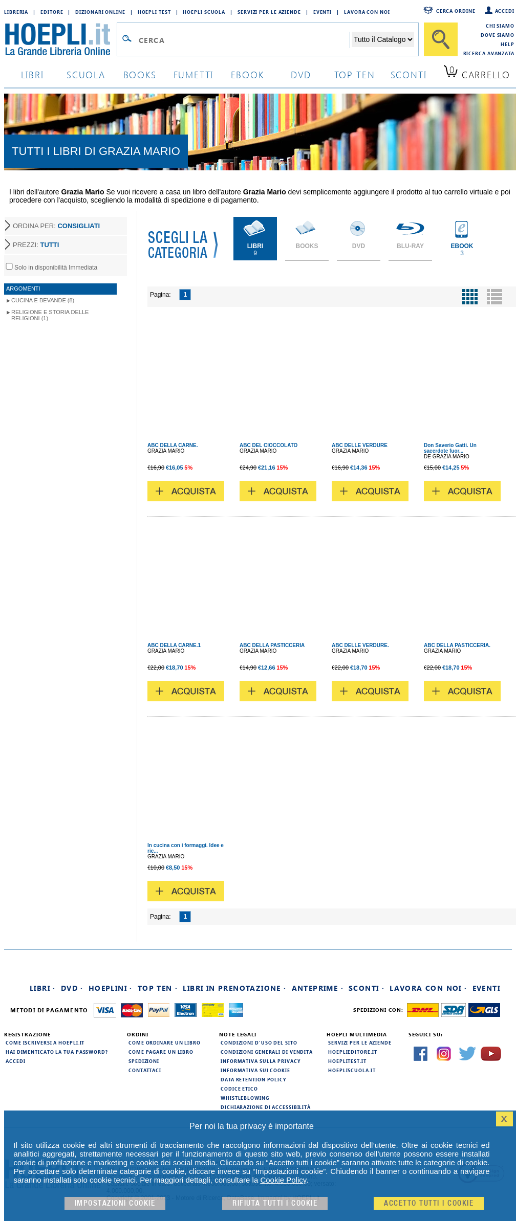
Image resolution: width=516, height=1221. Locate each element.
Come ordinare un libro (164, 1042)
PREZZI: (36, 245)
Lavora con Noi (367, 12)
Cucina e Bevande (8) (42, 300)
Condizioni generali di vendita (267, 1052)
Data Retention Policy (253, 1079)
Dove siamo (497, 35)
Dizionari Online (100, 12)
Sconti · (366, 988)
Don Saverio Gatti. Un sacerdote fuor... (450, 448)
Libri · (43, 988)
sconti (409, 74)
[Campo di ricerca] (244, 40)
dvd (301, 74)
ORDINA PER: (56, 226)
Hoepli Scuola (204, 12)
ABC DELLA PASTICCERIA (272, 645)
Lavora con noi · (428, 988)
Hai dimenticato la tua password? (57, 1052)
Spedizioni (143, 1061)
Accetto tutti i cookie (429, 1203)
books (140, 74)
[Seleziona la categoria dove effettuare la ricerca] (383, 39)
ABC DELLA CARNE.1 (174, 645)
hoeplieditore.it (352, 1052)
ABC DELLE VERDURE (360, 445)
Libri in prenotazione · (234, 988)
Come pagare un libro (160, 1052)
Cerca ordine (456, 11)
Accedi (504, 11)
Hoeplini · (111, 988)
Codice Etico (239, 1088)
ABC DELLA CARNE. (172, 445)
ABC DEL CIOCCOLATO (268, 445)
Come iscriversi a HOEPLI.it (45, 1042)
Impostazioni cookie (115, 1203)
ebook (247, 74)
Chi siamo (500, 26)
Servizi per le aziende (269, 12)
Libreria (16, 12)
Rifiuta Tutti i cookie (274, 1203)
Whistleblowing (245, 1098)
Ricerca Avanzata (488, 53)
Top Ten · (158, 988)
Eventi (322, 12)
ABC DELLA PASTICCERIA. (457, 645)
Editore (51, 12)
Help (507, 44)
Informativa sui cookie (255, 1070)
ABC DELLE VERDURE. (360, 645)
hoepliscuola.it (352, 1070)
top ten (354, 74)
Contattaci (144, 1070)
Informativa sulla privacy (260, 1061)
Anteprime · (317, 988)
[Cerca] (441, 39)
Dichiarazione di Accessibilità (266, 1107)
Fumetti (194, 74)
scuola (86, 74)
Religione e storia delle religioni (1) (50, 315)
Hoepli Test (154, 12)
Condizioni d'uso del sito (259, 1042)
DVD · (72, 988)
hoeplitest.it (347, 1061)
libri (32, 74)
